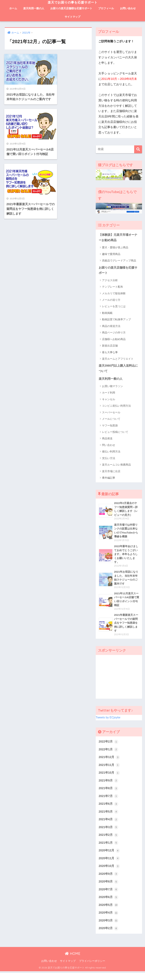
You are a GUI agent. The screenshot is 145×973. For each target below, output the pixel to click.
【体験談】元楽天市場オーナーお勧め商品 (118, 237)
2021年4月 (108, 821)
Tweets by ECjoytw (108, 718)
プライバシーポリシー (92, 962)
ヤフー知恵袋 (110, 425)
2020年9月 (108, 875)
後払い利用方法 (111, 451)
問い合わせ (108, 445)
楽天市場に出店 (111, 471)
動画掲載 (107, 313)
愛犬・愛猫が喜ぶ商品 (115, 247)
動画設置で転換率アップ (116, 319)
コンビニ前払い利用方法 (116, 406)
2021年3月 (108, 829)
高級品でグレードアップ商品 (119, 260)
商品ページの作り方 (114, 332)
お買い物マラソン (112, 386)
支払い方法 (108, 458)
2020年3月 (108, 922)
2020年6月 (108, 899)
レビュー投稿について (115, 432)
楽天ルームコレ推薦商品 (116, 464)
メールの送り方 (111, 299)
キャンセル (108, 399)
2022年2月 (108, 743)
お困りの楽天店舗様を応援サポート (71, 8)
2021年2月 (108, 836)
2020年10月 (109, 868)
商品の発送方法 (111, 326)
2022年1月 (108, 750)
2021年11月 (109, 766)
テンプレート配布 (112, 286)
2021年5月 (108, 813)
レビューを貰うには (114, 306)
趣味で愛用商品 (111, 254)
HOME (72, 955)
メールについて (111, 419)
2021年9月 (108, 782)
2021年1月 (108, 844)
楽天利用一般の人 (33, 8)
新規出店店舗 (110, 345)
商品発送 (107, 438)
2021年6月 (108, 805)
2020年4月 (108, 914)
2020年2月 (108, 930)
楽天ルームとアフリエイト (117, 358)
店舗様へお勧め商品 (114, 339)
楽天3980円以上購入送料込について (118, 368)
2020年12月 (109, 852)
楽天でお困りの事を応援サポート (72, 2)
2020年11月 (109, 860)
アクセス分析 (110, 280)
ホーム (13, 8)
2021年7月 (108, 797)
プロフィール (106, 8)
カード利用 (108, 392)
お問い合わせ (128, 8)
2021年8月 (108, 789)
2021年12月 (109, 758)
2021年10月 (109, 774)
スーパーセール (111, 412)
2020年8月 (108, 883)
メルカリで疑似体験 (114, 293)
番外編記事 (108, 477)
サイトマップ (72, 16)
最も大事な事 (110, 352)
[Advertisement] (119, 678)
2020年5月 (108, 907)
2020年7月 (108, 891)
